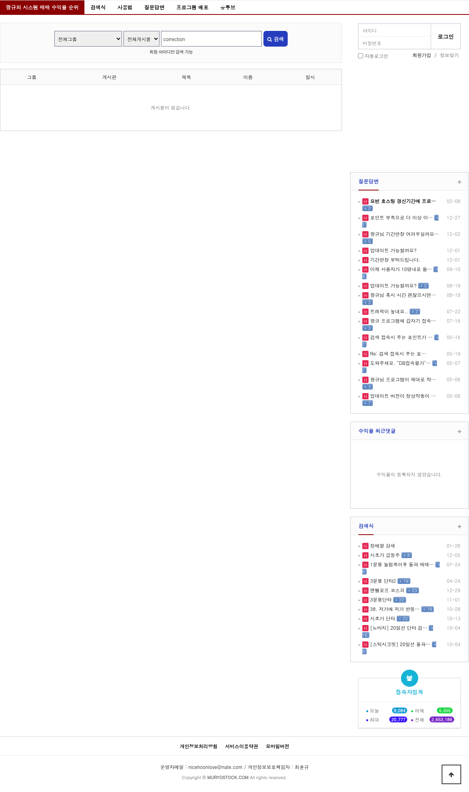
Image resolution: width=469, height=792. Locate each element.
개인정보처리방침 (198, 746)
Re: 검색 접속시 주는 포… (397, 353)
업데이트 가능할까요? (393, 250)
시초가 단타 (382, 618)
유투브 (227, 7)
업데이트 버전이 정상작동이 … (402, 395)
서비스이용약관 (241, 746)
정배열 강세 (382, 545)
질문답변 (154, 7)
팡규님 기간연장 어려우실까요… (404, 233)
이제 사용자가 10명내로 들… (400, 269)
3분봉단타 (380, 599)
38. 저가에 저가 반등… (394, 608)
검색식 (98, 7)
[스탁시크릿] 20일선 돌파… (399, 644)
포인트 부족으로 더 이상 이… (401, 217)
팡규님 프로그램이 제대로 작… (402, 379)
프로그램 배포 (192, 7)
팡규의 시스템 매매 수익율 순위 (42, 7)
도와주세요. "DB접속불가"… (400, 362)
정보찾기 (449, 55)
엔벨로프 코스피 (387, 590)
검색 (275, 39)
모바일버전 (277, 746)
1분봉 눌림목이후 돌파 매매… (401, 564)
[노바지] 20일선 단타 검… (398, 627)
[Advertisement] (409, 116)
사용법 (124, 7)
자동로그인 (376, 55)
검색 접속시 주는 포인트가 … (401, 337)
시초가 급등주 (384, 554)
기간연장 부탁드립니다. (395, 259)
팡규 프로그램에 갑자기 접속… (402, 320)
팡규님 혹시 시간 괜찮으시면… (402, 294)
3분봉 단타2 (382, 580)
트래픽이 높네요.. (388, 311)
